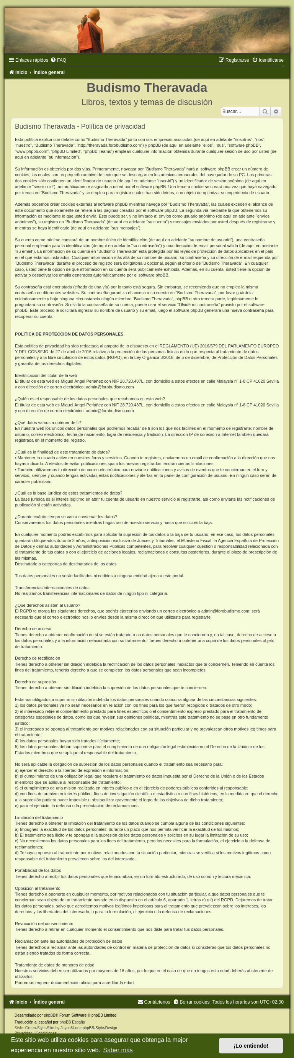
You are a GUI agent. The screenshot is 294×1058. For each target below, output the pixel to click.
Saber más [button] (117, 1050)
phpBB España (72, 1022)
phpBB (50, 1015)
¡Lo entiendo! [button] (251, 1046)
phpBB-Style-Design (100, 1028)
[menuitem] (58, 60)
